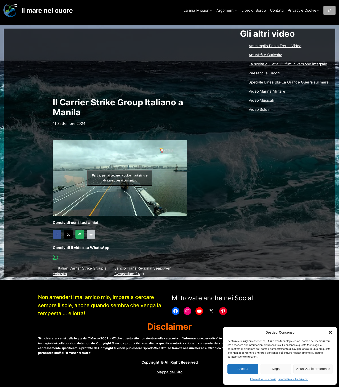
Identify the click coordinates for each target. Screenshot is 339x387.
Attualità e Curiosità (265, 55)
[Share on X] (68, 234)
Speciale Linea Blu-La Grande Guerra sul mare (289, 82)
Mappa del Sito (169, 372)
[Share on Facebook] (57, 234)
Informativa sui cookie (263, 379)
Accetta (242, 369)
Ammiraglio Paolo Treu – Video (275, 46)
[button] (330, 332)
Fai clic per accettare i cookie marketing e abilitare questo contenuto (120, 178)
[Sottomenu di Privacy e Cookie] (318, 10)
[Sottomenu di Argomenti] (236, 10)
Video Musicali (261, 100)
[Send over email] (79, 234)
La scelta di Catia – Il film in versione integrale (288, 64)
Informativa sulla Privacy (293, 379)
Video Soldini (260, 109)
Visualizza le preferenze (313, 369)
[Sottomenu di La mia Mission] (211, 10)
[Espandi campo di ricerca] (329, 10)
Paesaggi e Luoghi (264, 73)
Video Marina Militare (267, 91)
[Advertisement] (120, 63)
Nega (276, 369)
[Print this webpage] (91, 234)
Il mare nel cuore (47, 10)
